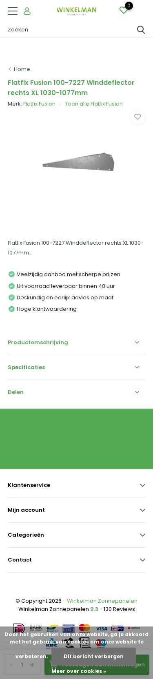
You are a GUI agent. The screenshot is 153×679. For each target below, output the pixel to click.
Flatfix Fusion (39, 104)
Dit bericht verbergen (94, 656)
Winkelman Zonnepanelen (102, 601)
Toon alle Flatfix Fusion (94, 104)
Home (22, 69)
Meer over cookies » (78, 671)
